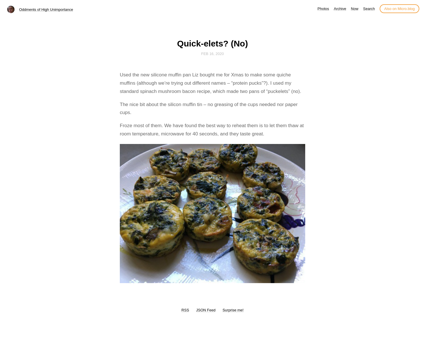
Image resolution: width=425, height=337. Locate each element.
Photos (323, 9)
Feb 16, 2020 (212, 54)
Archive (340, 9)
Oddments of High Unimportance (46, 9)
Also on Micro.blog (399, 9)
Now (354, 9)
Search (369, 9)
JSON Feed (206, 310)
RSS (185, 310)
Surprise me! (233, 310)
